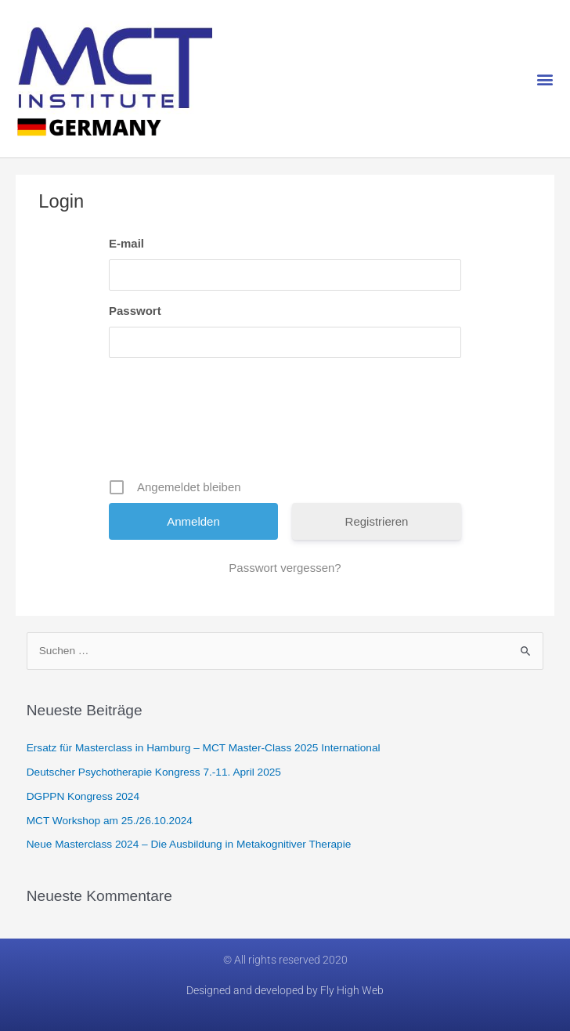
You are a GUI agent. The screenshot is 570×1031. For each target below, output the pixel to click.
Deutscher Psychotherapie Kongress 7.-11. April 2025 (154, 772)
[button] (545, 79)
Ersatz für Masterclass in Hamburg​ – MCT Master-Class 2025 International (204, 748)
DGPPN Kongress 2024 (83, 796)
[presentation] (287, 423)
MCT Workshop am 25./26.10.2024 (110, 821)
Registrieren (377, 521)
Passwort (135, 310)
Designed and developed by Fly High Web (285, 990)
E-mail (126, 243)
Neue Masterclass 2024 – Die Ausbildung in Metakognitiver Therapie (189, 844)
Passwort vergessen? (285, 567)
